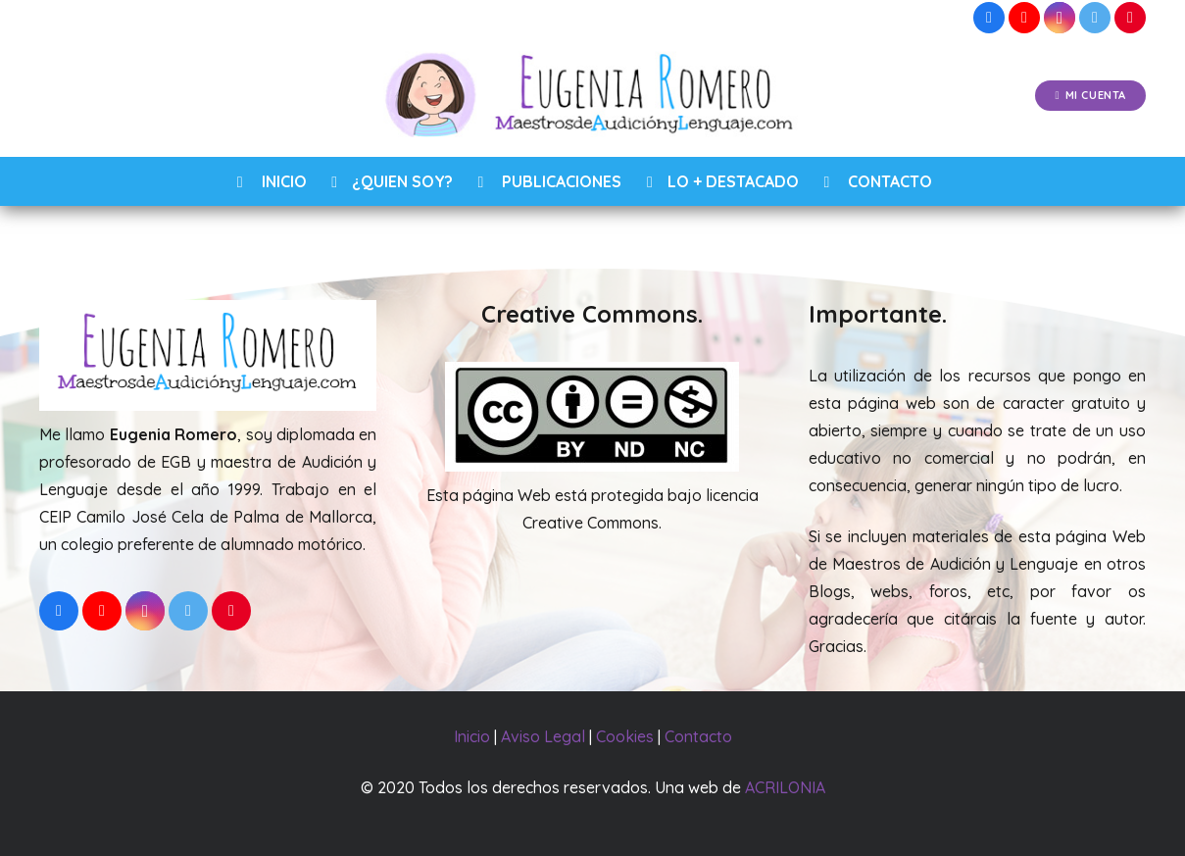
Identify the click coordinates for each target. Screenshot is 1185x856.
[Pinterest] (1130, 17)
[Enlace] (592, 96)
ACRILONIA (785, 787)
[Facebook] (989, 17)
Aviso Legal (543, 736)
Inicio (472, 736)
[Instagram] (1059, 17)
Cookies (625, 736)
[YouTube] (1024, 17)
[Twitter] (1095, 17)
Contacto (698, 736)
